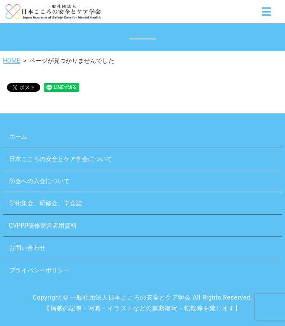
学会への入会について (39, 181)
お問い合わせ (27, 247)
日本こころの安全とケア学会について (60, 158)
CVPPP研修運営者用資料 (43, 225)
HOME (11, 60)
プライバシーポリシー (39, 270)
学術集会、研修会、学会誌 (45, 203)
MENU (266, 13)
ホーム (18, 136)
